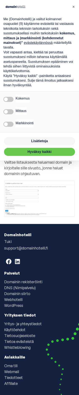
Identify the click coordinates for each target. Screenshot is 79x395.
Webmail (11, 371)
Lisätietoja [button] (39, 141)
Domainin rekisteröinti (23, 281)
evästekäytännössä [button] (38, 42)
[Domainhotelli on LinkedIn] (17, 261)
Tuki (8, 241)
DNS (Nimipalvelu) (20, 287)
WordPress (13, 305)
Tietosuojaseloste (19, 335)
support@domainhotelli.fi (26, 248)
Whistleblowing (17, 347)
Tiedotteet (13, 377)
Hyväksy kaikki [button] (40, 152)
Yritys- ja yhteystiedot (23, 323)
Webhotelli (13, 299)
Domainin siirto (17, 293)
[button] (73, 6)
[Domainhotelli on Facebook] (8, 261)
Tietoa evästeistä (19, 341)
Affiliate (11, 383)
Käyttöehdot (14, 329)
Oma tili (10, 365)
